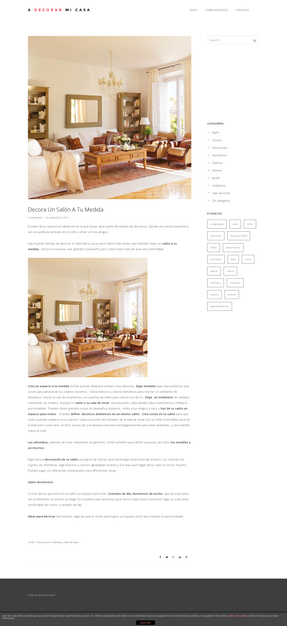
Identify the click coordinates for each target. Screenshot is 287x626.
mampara (215, 282)
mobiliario (57, 542)
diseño (213, 247)
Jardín (216, 178)
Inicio (193, 10)
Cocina (216, 140)
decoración (215, 235)
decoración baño (239, 235)
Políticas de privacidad (41, 595)
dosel (233, 259)
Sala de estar (71, 542)
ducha (248, 259)
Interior (217, 170)
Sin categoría (221, 201)
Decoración (43, 542)
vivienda (232, 294)
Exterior (217, 163)
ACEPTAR (145, 623)
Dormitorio (219, 155)
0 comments (35, 217)
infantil (230, 270)
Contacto (242, 10)
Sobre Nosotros (216, 10)
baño (235, 223)
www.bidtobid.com (219, 306)
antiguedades (216, 223)
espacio (213, 270)
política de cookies (238, 615)
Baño (215, 132)
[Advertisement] (240, 84)
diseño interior (233, 247)
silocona (214, 294)
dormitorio (215, 259)
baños (250, 223)
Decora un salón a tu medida (65, 209)
